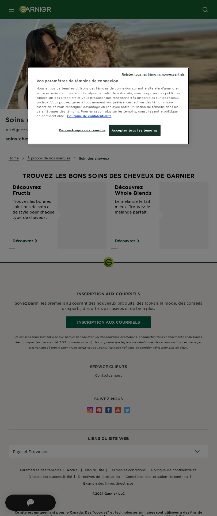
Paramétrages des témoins (82, 130)
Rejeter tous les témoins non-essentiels (153, 74)
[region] (108, 106)
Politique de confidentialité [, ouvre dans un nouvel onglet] (89, 116)
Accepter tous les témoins (135, 130)
